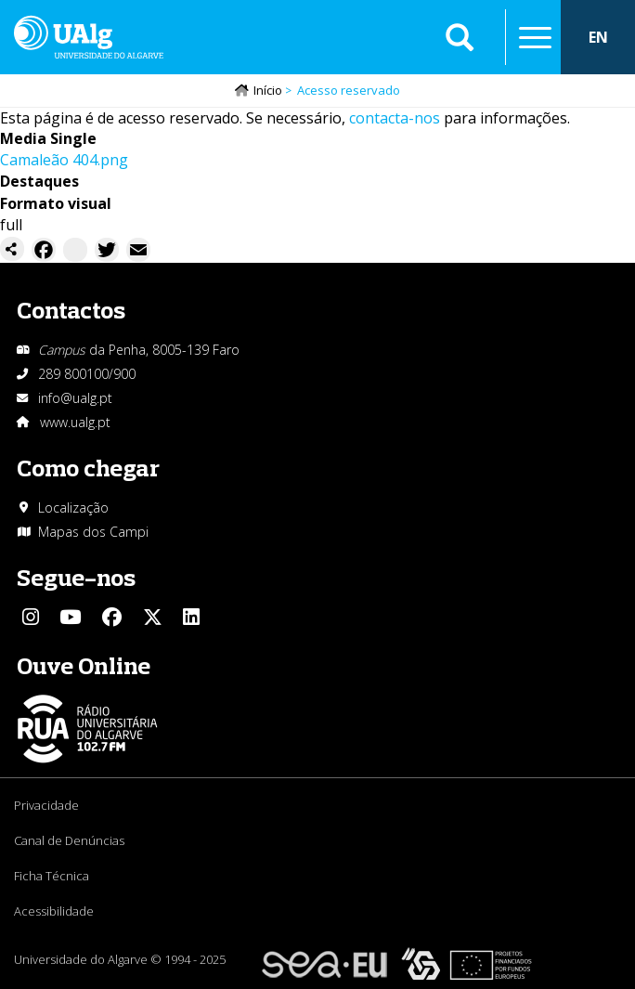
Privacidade (46, 805)
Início (267, 90)
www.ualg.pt (75, 422)
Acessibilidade (54, 911)
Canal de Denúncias (69, 840)
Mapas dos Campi (93, 531)
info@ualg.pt (75, 398)
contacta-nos (394, 118)
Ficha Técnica (51, 875)
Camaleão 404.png (64, 160)
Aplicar (459, 37)
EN (598, 37)
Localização (73, 507)
